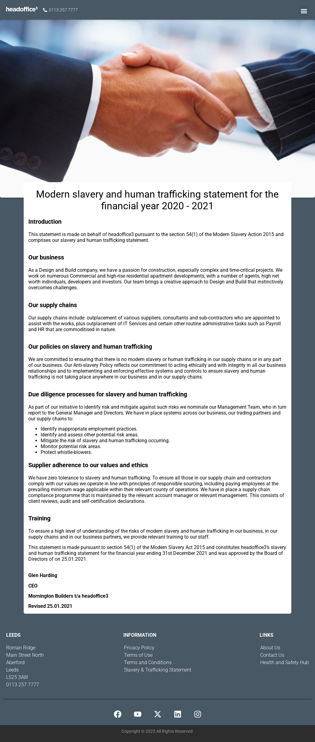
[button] (304, 11)
